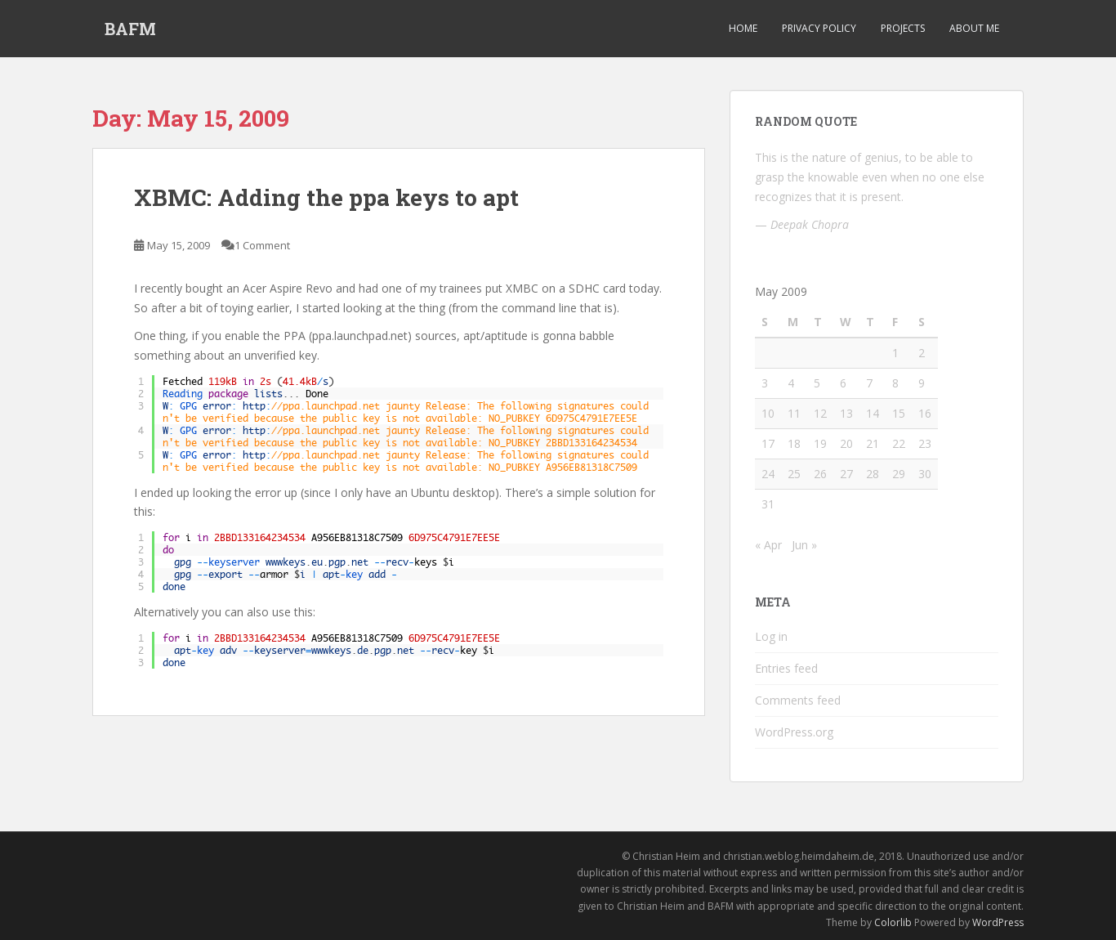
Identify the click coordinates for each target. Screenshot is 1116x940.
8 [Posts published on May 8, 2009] (895, 383)
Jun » (804, 545)
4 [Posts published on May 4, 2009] (791, 383)
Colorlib (893, 922)
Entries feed (786, 668)
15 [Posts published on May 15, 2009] (898, 413)
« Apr (768, 545)
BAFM (130, 28)
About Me (974, 28)
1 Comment (262, 245)
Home (743, 28)
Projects (903, 28)
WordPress (998, 922)
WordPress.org (794, 732)
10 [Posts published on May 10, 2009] (768, 413)
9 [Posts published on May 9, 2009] (921, 383)
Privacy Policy (819, 28)
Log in (771, 636)
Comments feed (798, 700)
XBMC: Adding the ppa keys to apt (326, 197)
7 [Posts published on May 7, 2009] (869, 383)
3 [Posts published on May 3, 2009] (764, 383)
